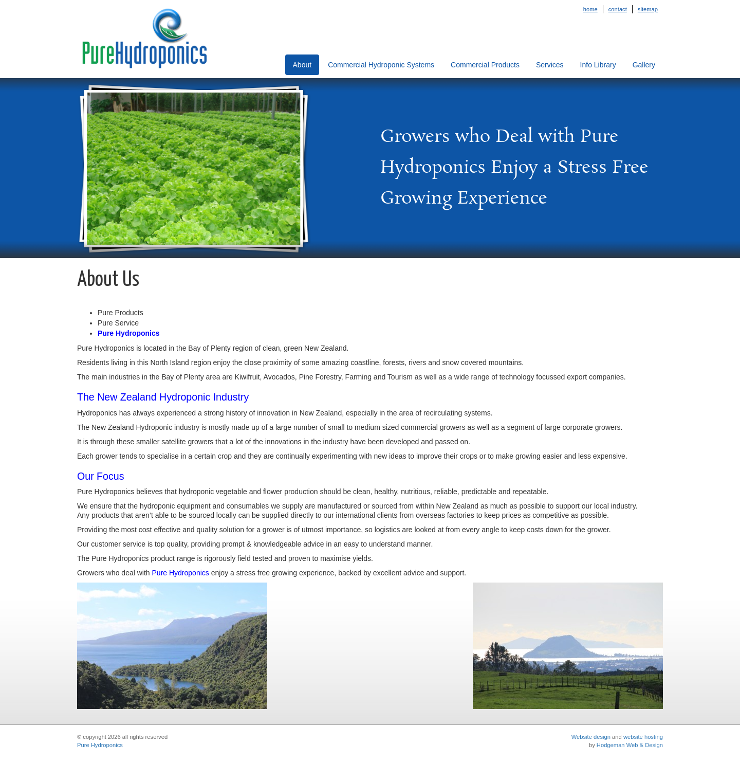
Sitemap (648, 9)
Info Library (598, 65)
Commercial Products (485, 65)
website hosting (643, 737)
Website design (590, 737)
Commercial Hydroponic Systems (381, 65)
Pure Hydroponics (100, 745)
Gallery (644, 65)
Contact (617, 9)
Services (550, 65)
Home (590, 9)
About (302, 65)
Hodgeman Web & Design (630, 745)
